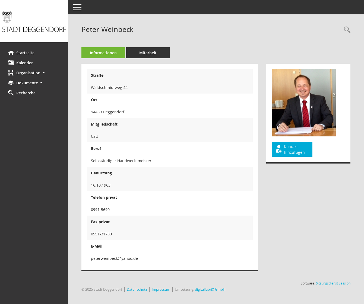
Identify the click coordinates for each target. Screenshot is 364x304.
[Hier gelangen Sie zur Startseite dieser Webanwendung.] (34, 23)
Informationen (103, 52)
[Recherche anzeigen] (345, 29)
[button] (34, 73)
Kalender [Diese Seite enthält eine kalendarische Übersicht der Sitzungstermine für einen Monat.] (20, 62)
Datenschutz (137, 289)
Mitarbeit (148, 52)
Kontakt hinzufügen (290, 149)
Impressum (161, 289)
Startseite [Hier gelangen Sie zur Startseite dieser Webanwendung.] (21, 52)
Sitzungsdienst (333, 283)
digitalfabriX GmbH (210, 289)
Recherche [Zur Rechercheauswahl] (22, 92)
